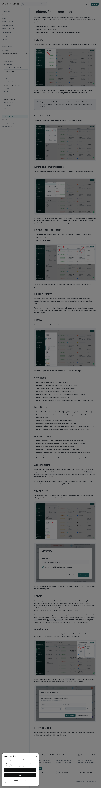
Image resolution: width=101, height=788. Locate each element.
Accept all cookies (20, 770)
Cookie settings (20, 780)
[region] (20, 769)
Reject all (20, 775)
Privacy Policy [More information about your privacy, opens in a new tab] (19, 766)
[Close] (36, 756)
